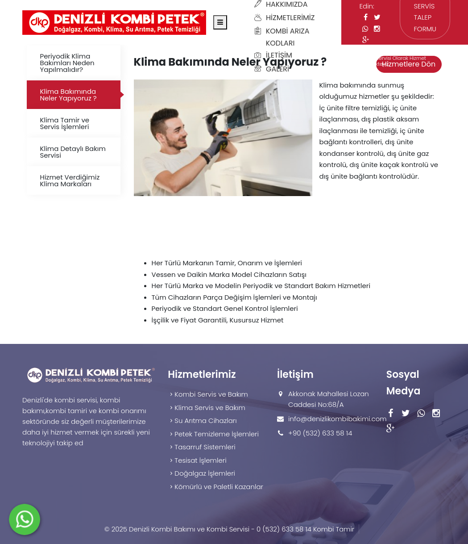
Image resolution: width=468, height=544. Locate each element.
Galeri (271, 69)
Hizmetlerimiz (284, 18)
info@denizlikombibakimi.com (337, 418)
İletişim (273, 55)
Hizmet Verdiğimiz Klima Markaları (70, 180)
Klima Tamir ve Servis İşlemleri (65, 123)
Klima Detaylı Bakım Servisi (73, 152)
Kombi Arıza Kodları (282, 37)
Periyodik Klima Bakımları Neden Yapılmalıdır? (67, 62)
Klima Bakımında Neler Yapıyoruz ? (68, 95)
